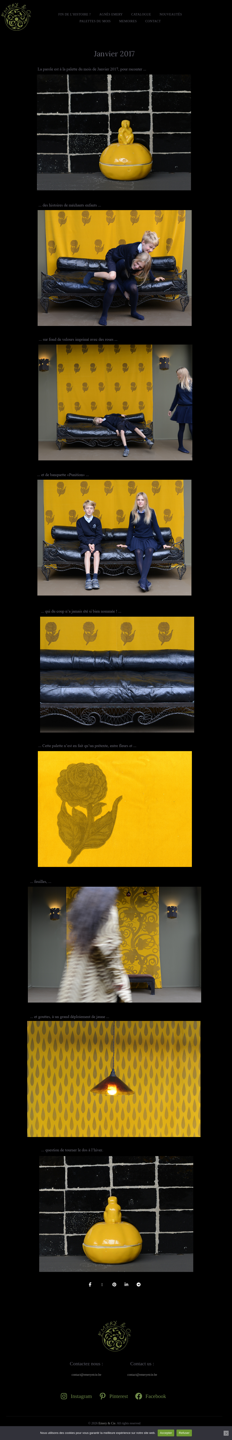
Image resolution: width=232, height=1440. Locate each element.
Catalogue (141, 14)
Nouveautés (171, 14)
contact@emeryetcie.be (86, 1374)
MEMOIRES (128, 21)
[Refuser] (226, 1433)
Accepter (166, 1433)
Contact (153, 21)
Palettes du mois (95, 21)
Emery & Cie (107, 1423)
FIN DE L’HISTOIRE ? (74, 14)
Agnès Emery (111, 14)
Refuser (184, 1433)
